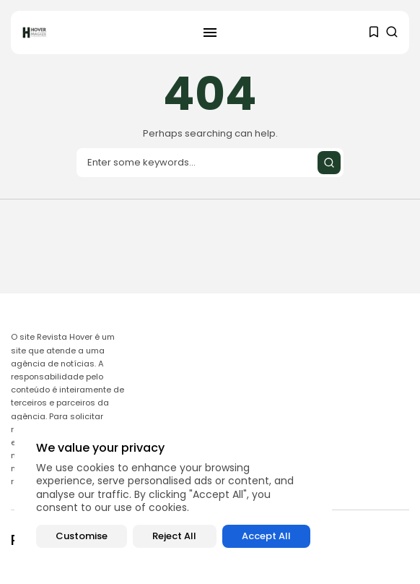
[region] (173, 495)
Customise (82, 536)
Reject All (174, 536)
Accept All (266, 536)
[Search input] (210, 162)
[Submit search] (329, 162)
